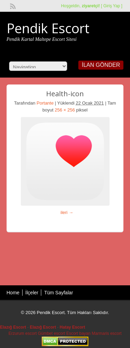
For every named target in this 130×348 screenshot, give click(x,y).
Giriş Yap (111, 5)
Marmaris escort (107, 333)
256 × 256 (65, 110)
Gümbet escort (51, 333)
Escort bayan (78, 333)
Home (13, 292)
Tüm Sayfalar (58, 292)
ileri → (67, 212)
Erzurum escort (22, 333)
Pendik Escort (48, 28)
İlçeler (31, 292)
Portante (45, 103)
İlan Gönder (101, 65)
